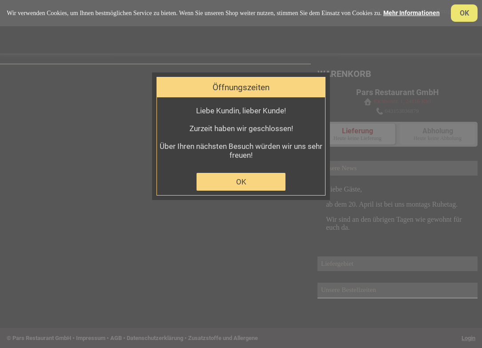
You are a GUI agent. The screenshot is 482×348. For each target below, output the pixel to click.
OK (241, 181)
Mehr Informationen (411, 12)
